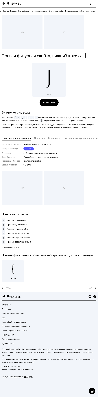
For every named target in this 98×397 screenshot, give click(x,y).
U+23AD (28, 149)
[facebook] (94, 296)
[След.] (92, 288)
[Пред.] (6, 288)
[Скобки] (13, 271)
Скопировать (49, 102)
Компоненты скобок (32, 161)
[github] (90, 296)
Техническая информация (16, 138)
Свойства (39, 138)
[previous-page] (6, 11)
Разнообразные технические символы (40, 157)
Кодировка (54, 138)
